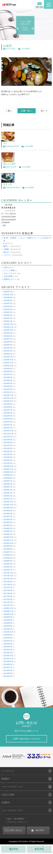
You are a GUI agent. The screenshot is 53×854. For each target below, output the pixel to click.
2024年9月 (7, 333)
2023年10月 (8, 366)
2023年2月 (7, 389)
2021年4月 (7, 454)
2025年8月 (7, 300)
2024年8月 (7, 336)
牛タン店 (7, 184)
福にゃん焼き (9, 163)
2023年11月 (8, 363)
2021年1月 (7, 463)
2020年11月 (8, 469)
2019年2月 (7, 531)
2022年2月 (7, 425)
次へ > (44, 111)
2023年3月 (7, 386)
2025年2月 (7, 318)
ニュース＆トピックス (12, 810)
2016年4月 (7, 629)
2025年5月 (7, 309)
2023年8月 (7, 371)
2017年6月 (7, 590)
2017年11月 (8, 576)
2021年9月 (7, 440)
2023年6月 (7, 377)
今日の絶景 (25, 49)
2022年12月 (8, 395)
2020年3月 (7, 493)
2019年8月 (7, 514)
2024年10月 (8, 330)
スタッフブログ (9, 273)
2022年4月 (7, 419)
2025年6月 (7, 306)
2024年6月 (7, 342)
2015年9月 (7, 635)
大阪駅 (6, 249)
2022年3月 (7, 422)
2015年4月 (7, 650)
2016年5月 (7, 626)
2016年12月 (8, 608)
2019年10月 (8, 508)
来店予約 (39, 849)
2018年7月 (7, 552)
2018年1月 (7, 570)
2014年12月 (8, 656)
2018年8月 (7, 549)
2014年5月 (7, 673)
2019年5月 (7, 522)
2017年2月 (7, 602)
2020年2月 (7, 496)
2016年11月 (8, 611)
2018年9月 (7, 546)
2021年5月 (7, 451)
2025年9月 (7, 297)
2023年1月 (7, 392)
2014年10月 (8, 661)
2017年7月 (7, 587)
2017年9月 (7, 582)
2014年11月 (8, 659)
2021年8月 (7, 442)
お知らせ (7, 267)
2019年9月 (7, 511)
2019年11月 (8, 505)
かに (5, 143)
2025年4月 (7, 312)
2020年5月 (7, 487)
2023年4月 (7, 383)
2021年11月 (8, 434)
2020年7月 (7, 481)
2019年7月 (7, 516)
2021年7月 (7, 445)
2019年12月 (8, 502)
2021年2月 (7, 460)
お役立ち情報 (7, 794)
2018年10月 (8, 543)
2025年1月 (7, 321)
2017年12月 (8, 573)
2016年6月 (7, 623)
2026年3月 (7, 292)
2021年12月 (8, 431)
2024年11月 (8, 327)
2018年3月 (7, 564)
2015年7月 (7, 641)
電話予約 (13, 849)
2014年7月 (7, 667)
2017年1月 (7, 605)
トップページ (7, 771)
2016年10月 (8, 614)
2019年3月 (7, 528)
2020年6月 (7, 484)
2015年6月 (7, 644)
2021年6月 (7, 448)
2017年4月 (7, 596)
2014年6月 (7, 670)
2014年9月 (7, 664)
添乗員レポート (9, 279)
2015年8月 (7, 638)
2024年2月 (7, 354)
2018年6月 (7, 555)
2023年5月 (7, 380)
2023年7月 (7, 374)
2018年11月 (8, 540)
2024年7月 (7, 339)
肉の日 (6, 252)
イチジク (7, 255)
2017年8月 (7, 585)
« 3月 (3, 225)
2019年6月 (7, 519)
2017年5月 (7, 593)
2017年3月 (7, 599)
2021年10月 (8, 437)
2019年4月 (7, 525)
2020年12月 (8, 466)
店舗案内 (5, 802)
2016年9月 (7, 617)
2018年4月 (7, 561)
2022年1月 (7, 428)
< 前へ (9, 111)
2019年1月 (7, 534)
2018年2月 (7, 567)
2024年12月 (8, 324)
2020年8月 (7, 478)
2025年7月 (7, 303)
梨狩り (6, 246)
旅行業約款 (19, 819)
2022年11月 (8, 398)
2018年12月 (8, 537)
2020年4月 (7, 490)
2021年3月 (7, 457)
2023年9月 (7, 369)
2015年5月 (7, 647)
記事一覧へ (26, 111)
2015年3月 (7, 653)
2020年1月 (7, 499)
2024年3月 (7, 351)
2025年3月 (7, 315)
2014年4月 (7, 676)
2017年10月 (8, 579)
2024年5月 (7, 345)
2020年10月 (8, 472)
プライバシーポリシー (17, 822)
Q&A (9, 819)
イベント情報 (8, 270)
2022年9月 (7, 404)
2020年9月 (7, 475)
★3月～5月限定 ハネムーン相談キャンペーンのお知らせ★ (27, 239)
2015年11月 (8, 632)
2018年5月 (7, 558)
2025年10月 (8, 295)
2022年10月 (8, 401)
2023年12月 (8, 360)
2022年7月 (7, 410)
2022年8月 (7, 407)
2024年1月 (7, 357)
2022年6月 (7, 413)
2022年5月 (7, 416)
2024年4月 (7, 348)
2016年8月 (7, 620)
